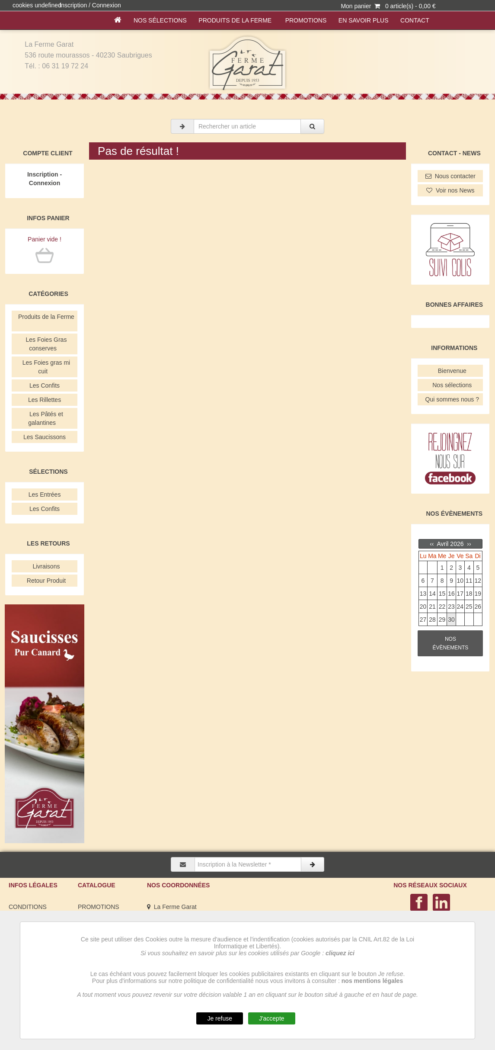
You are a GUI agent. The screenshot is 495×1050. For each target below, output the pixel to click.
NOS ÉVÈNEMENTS (451, 643)
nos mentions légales (372, 980)
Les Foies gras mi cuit (44, 367)
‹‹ (432, 543)
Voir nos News (450, 190)
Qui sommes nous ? (450, 399)
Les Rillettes (44, 399)
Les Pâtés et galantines (44, 418)
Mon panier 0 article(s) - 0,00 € (388, 6)
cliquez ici (340, 953)
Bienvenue (450, 370)
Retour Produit (44, 580)
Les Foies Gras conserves (44, 344)
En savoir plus (363, 20)
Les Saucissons (44, 436)
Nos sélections (160, 20)
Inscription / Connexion (90, 5)
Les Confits (44, 385)
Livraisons (44, 566)
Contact (414, 20)
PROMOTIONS (306, 20)
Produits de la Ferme (236, 20)
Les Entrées (44, 494)
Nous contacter (450, 176)
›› (468, 543)
